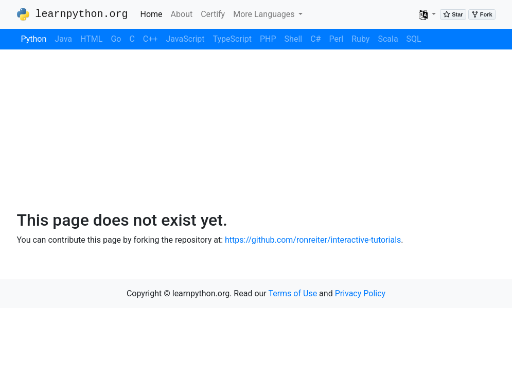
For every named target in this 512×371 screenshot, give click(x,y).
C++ (150, 39)
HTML (91, 39)
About (182, 14)
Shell (294, 39)
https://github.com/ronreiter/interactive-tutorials (313, 240)
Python (34, 39)
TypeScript (232, 39)
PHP (268, 39)
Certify (213, 14)
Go (116, 39)
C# (315, 39)
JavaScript (185, 39)
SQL (414, 39)
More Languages (264, 14)
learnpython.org (72, 14)
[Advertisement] (256, 130)
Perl (336, 39)
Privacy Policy (360, 293)
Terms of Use (292, 293)
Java (63, 39)
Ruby (360, 39)
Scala (388, 39)
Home (153, 13)
